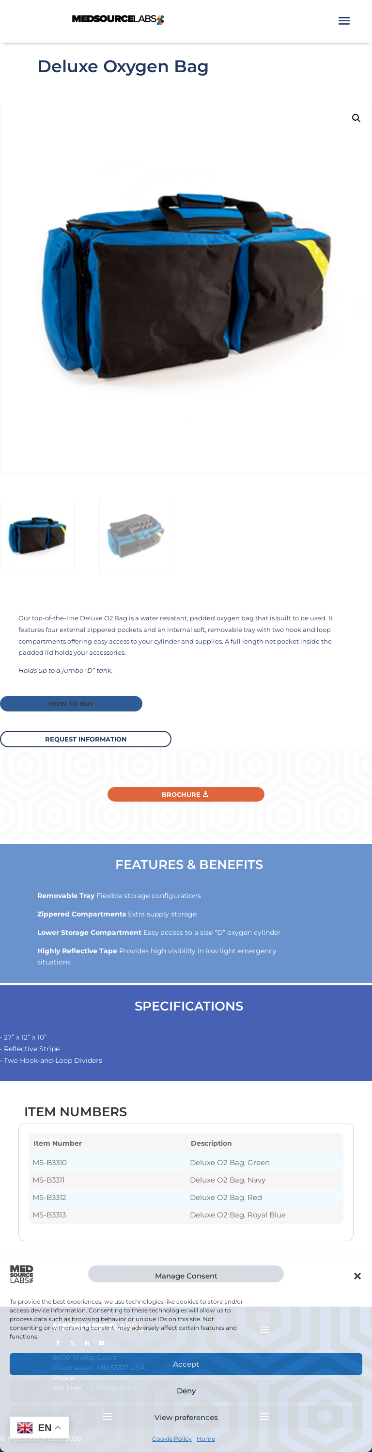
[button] (357, 1276)
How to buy (70, 703)
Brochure (181, 793)
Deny (186, 1390)
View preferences (186, 1417)
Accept (186, 1364)
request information (89, 738)
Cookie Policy (172, 1438)
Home (206, 1438)
